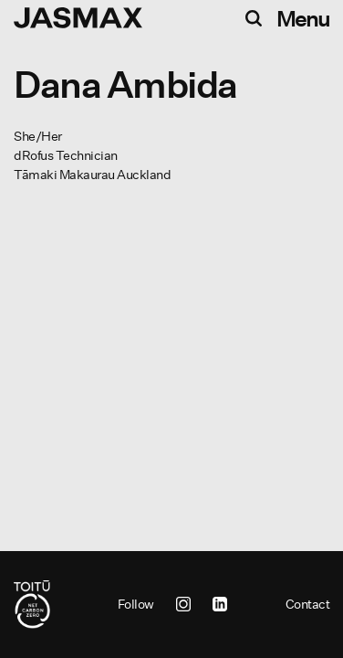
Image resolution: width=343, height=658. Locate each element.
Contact (308, 604)
